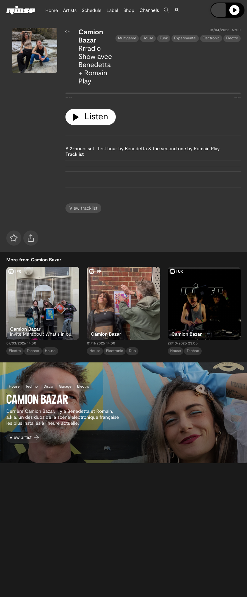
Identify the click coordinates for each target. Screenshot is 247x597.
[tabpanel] (153, 94)
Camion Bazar (90, 36)
